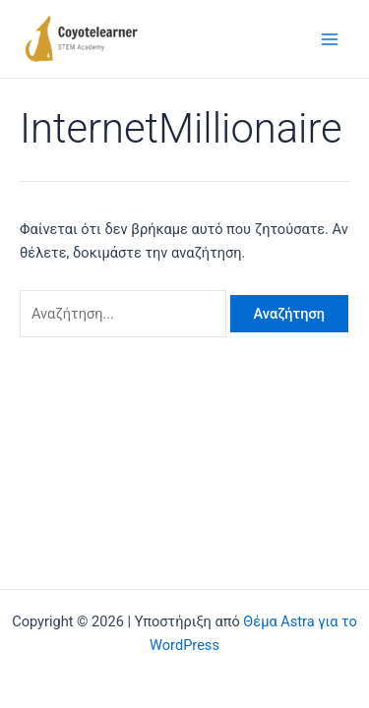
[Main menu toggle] (329, 38)
